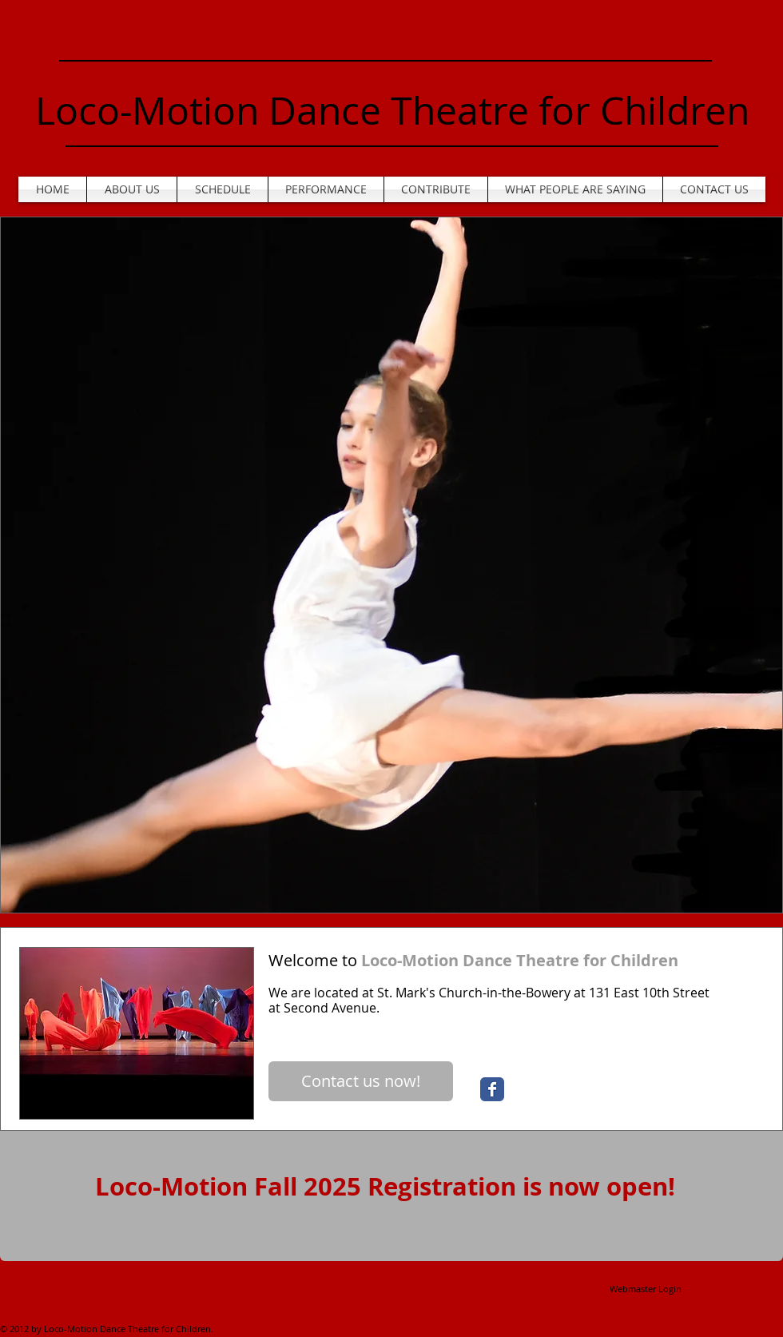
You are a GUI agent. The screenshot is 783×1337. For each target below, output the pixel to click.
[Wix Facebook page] (492, 1089)
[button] (391, 565)
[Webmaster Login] (645, 1289)
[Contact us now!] (360, 1081)
